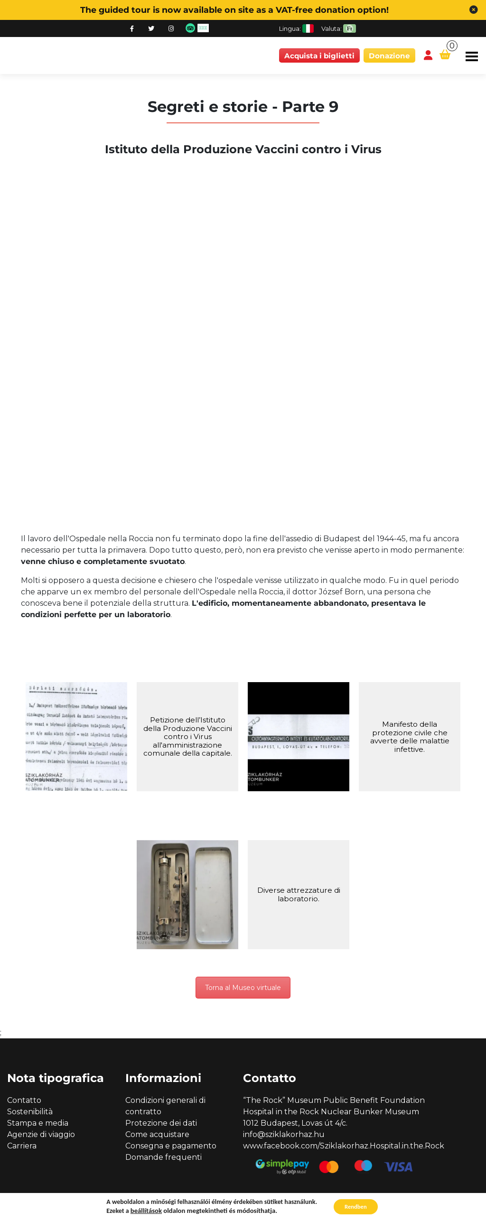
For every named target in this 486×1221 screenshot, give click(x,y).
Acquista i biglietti (319, 55)
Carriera (22, 1146)
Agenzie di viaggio (41, 1135)
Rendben (355, 1206)
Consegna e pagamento (170, 1146)
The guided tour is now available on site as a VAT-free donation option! (234, 10)
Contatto (24, 1101)
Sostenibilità (30, 1112)
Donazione (389, 55)
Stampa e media (37, 1123)
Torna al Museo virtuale (243, 988)
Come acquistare (157, 1135)
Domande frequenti (163, 1158)
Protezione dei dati (161, 1123)
